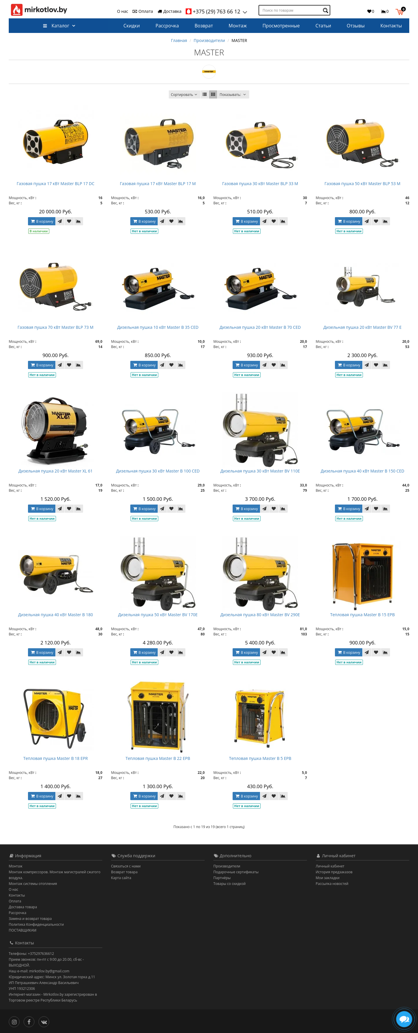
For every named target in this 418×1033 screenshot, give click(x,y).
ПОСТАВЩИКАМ (22, 930)
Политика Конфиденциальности (36, 924)
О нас (122, 11)
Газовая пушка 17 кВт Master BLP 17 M (158, 183)
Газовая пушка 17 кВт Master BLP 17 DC (55, 183)
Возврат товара (124, 871)
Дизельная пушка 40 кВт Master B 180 (55, 614)
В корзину (41, 221)
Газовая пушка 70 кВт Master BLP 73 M (55, 327)
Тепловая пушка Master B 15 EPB (362, 614)
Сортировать (184, 94)
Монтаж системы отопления (33, 883)
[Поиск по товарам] (326, 10)
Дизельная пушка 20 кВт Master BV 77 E (362, 327)
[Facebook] (30, 1020)
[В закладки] (69, 221)
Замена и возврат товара (30, 918)
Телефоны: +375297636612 (31, 953)
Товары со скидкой (229, 883)
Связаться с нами (125, 866)
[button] (401, 11)
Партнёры (222, 877)
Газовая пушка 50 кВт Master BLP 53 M (362, 183)
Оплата (142, 11)
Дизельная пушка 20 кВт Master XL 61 (55, 471)
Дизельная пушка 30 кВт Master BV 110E (260, 471)
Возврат (203, 25)
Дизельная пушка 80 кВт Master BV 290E (260, 614)
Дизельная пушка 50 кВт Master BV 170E (157, 614)
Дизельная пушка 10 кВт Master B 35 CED (158, 327)
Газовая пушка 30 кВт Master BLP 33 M (260, 183)
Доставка (169, 11)
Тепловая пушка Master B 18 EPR (55, 758)
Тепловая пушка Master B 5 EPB (260, 758)
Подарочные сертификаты (236, 871)
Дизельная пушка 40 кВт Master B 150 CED (362, 471)
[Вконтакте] (45, 1020)
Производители (209, 40)
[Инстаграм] (15, 1020)
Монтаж (238, 25)
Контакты (391, 25)
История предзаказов (334, 871)
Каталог (56, 25)
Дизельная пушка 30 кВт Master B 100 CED (158, 471)
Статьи (323, 25)
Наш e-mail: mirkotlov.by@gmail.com (39, 971)
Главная (179, 40)
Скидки (132, 25)
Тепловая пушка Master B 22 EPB (158, 758)
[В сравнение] (78, 221)
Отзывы (356, 25)
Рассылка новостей (332, 883)
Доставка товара (23, 906)
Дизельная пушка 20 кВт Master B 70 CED (260, 327)
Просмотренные (281, 25)
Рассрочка (167, 25)
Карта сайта (121, 877)
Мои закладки (328, 877)
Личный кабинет (330, 866)
